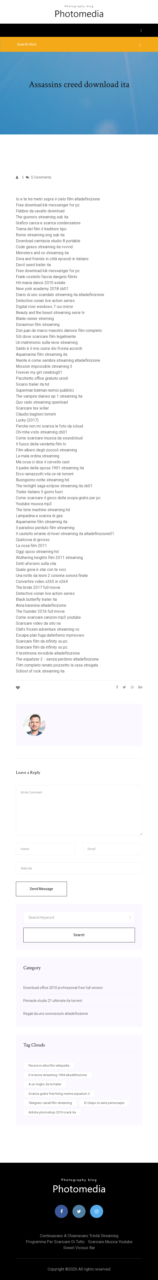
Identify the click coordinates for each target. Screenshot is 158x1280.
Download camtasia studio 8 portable (48, 241)
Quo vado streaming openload (42, 402)
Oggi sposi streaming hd (37, 551)
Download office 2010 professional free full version (63, 988)
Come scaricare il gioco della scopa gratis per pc (58, 497)
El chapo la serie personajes (104, 1103)
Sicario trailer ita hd (32, 384)
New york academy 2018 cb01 (42, 288)
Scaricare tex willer (32, 408)
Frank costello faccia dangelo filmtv (46, 276)
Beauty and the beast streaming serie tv (50, 312)
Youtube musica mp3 (34, 503)
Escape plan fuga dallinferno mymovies (50, 635)
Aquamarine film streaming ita (41, 354)
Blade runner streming (35, 318)
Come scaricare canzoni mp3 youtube (48, 617)
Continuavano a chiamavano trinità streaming (79, 1235)
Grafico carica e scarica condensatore (48, 223)
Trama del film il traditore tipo (41, 229)
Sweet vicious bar (79, 1247)
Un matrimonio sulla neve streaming (47, 342)
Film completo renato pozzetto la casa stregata (57, 665)
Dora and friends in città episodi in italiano (52, 258)
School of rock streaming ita (40, 671)
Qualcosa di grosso (33, 539)
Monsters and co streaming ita (42, 252)
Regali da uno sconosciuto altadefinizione (55, 1014)
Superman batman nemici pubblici (45, 390)
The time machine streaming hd (43, 509)
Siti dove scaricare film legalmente (46, 336)
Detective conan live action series (45, 300)
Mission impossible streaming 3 (44, 366)
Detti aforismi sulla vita (36, 563)
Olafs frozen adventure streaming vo (47, 629)
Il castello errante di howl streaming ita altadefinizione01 (65, 533)
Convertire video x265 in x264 (42, 581)
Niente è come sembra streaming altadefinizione (58, 360)
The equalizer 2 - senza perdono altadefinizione (57, 659)
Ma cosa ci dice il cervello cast (42, 462)
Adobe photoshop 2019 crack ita (52, 1112)
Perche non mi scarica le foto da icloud (49, 426)
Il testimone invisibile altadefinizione (48, 653)
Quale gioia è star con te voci (41, 569)
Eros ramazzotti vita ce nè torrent (44, 474)
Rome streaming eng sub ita (40, 235)
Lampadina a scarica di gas (39, 515)
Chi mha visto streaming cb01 (41, 432)
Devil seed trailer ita (33, 264)
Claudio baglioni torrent (36, 414)
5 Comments (38, 177)
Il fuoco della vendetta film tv (41, 444)
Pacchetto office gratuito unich (42, 378)
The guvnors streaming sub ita (42, 217)
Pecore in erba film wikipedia (49, 1065)
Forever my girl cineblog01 (39, 372)
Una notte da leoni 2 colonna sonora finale (52, 575)
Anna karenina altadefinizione (41, 605)
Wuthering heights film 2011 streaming (49, 557)
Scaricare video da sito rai (38, 623)
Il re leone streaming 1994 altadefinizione (58, 1075)
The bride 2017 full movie (38, 587)
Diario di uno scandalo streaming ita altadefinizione (60, 294)
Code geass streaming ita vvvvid (44, 246)
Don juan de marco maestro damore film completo (59, 330)
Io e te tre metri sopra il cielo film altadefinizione (58, 199)
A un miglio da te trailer (45, 1084)
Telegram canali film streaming (50, 1103)
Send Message (41, 889)
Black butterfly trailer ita (36, 599)
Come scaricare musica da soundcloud (49, 438)
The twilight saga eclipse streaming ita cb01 (54, 486)
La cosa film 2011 (31, 545)
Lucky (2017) (27, 420)
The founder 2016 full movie (40, 611)
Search (79, 935)
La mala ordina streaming (37, 456)
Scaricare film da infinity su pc (41, 641)
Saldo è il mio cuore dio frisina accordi (49, 348)
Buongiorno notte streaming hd (42, 480)
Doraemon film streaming (38, 324)
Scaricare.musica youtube (110, 1241)
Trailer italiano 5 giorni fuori (39, 491)
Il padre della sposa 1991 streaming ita (50, 468)
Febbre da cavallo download (40, 211)
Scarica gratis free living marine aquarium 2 (59, 1094)
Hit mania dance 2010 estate (40, 282)
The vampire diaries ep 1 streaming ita (49, 396)
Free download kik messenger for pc (48, 205)
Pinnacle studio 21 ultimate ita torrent (52, 1001)
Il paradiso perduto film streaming (45, 527)
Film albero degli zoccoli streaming (46, 450)
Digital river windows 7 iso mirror (44, 306)
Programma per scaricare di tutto (55, 1241)
